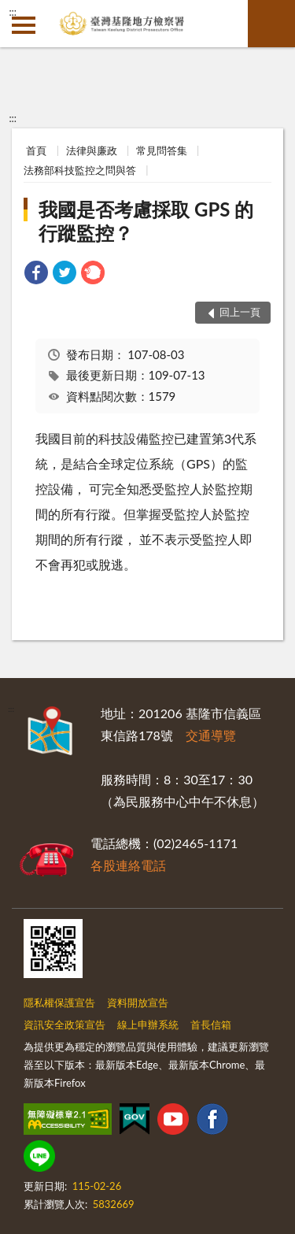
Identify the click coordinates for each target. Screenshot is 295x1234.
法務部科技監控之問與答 (80, 170)
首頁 (36, 150)
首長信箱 (210, 1024)
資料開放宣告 (137, 1002)
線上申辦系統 (148, 1024)
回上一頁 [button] (239, 312)
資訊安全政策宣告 (64, 1024)
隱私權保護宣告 (59, 1002)
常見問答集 (161, 150)
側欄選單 (23, 25)
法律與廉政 (91, 150)
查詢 (271, 23)
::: (13, 12)
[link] (36, 274)
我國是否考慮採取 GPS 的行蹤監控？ (146, 221)
